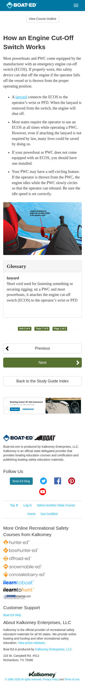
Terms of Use (71, 679)
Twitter (43, 480)
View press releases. (32, 643)
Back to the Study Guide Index (42, 381)
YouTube (42, 491)
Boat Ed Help (12, 615)
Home (32, 514)
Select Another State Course (56, 505)
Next (42, 362)
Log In (27, 505)
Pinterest (71, 480)
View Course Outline (42, 18)
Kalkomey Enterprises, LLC (53, 649)
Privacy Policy (51, 679)
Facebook (57, 480)
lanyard (21, 97)
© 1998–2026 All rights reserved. (23, 679)
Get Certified (49, 514)
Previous (42, 348)
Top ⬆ (14, 505)
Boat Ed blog (21, 481)
